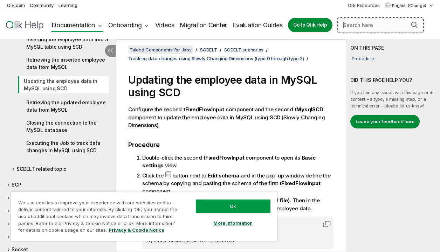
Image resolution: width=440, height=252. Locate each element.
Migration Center (203, 25)
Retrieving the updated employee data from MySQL (65, 106)
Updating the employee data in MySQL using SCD (60, 84)
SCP (16, 185)
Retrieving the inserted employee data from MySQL (65, 63)
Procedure (363, 58)
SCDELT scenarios (243, 49)
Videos (165, 25)
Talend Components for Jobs (161, 49)
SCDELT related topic (41, 169)
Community (42, 5)
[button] (414, 24)
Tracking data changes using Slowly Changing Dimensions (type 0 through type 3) (216, 58)
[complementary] (393, 145)
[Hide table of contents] (110, 51)
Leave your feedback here (385, 121)
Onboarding (125, 25)
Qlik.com (16, 5)
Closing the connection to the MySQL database (61, 126)
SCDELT (208, 49)
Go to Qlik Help (310, 25)
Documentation (73, 25)
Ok (224, 201)
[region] (138, 213)
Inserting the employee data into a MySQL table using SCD (67, 43)
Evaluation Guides (257, 25)
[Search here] (380, 25)
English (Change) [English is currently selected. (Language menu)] (409, 5)
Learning (68, 5)
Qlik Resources (364, 5)
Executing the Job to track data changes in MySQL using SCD (63, 146)
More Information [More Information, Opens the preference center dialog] (223, 217)
